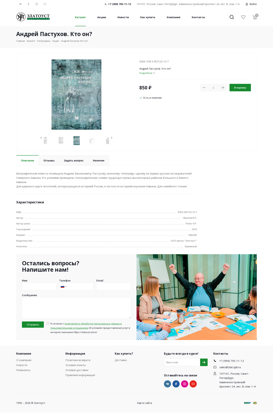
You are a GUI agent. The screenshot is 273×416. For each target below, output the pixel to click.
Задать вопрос (74, 160)
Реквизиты (23, 373)
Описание (27, 160)
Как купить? (124, 357)
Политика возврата (77, 363)
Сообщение (29, 295)
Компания (173, 17)
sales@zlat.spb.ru (230, 370)
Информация (75, 357)
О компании (23, 363)
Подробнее (145, 73)
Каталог (80, 17)
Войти (251, 4)
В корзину (240, 87)
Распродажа (43, 40)
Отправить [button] (33, 328)
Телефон (65, 280)
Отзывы (48, 160)
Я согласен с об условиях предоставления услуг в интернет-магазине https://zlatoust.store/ (90, 332)
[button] (232, 17)
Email (99, 280)
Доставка (121, 363)
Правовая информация (80, 378)
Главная (20, 40)
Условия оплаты (75, 368)
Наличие (98, 160)
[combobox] (63, 286)
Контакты (198, 17)
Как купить (147, 17)
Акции (101, 17)
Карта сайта (144, 406)
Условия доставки (76, 373)
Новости (123, 17)
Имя (24, 280)
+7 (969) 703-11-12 (119, 4)
